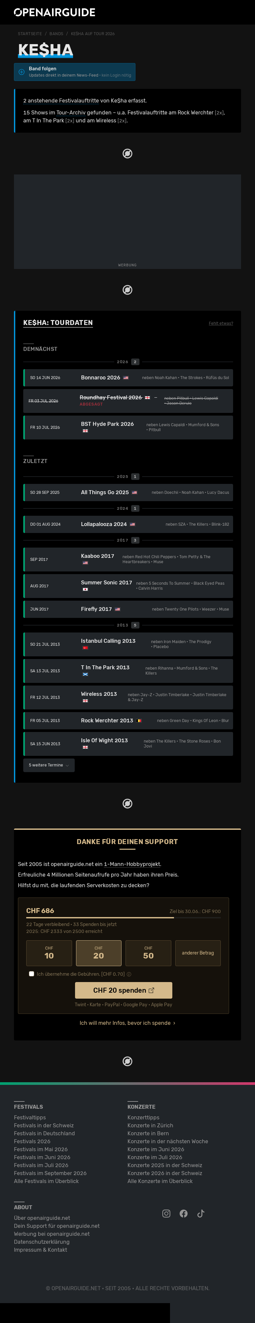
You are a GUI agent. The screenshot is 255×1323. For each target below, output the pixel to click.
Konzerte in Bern (148, 1133)
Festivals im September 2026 (50, 1173)
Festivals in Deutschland (44, 1133)
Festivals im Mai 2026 (41, 1149)
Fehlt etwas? (221, 323)
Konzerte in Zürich (150, 1125)
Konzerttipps (143, 1117)
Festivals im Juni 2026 (42, 1157)
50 (148, 953)
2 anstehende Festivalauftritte (61, 101)
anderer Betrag (198, 953)
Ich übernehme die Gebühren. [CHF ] (81, 974)
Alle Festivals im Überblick (46, 1181)
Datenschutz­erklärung (42, 1242)
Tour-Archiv (71, 112)
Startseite (30, 34)
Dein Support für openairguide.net (57, 1226)
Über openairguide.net (42, 1218)
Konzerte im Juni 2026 (156, 1149)
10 (49, 953)
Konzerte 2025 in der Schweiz (165, 1165)
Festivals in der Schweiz (44, 1125)
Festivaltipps (30, 1117)
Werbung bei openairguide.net (52, 1234)
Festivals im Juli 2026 (41, 1165)
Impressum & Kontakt (40, 1250)
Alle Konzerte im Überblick (160, 1181)
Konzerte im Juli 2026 (155, 1157)
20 (99, 953)
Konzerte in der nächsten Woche (168, 1141)
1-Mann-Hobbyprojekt (132, 864)
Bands (56, 34)
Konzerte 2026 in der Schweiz (165, 1173)
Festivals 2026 (32, 1141)
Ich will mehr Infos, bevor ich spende (125, 1023)
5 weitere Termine (49, 765)
